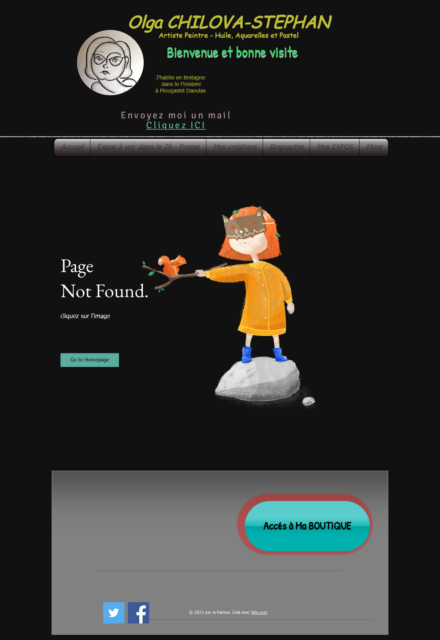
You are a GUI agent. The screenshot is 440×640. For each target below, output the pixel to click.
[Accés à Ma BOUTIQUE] (307, 526)
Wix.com (259, 613)
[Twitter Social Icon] (113, 612)
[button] (89, 360)
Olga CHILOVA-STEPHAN (228, 21)
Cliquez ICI (176, 125)
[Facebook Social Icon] (138, 612)
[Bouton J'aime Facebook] (168, 611)
